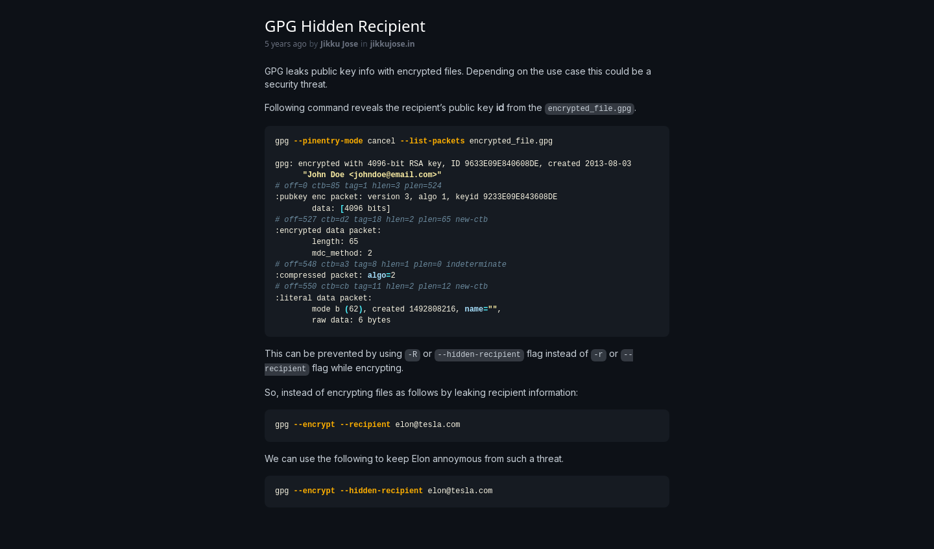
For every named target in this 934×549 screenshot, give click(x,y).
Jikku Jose (339, 44)
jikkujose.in (392, 44)
